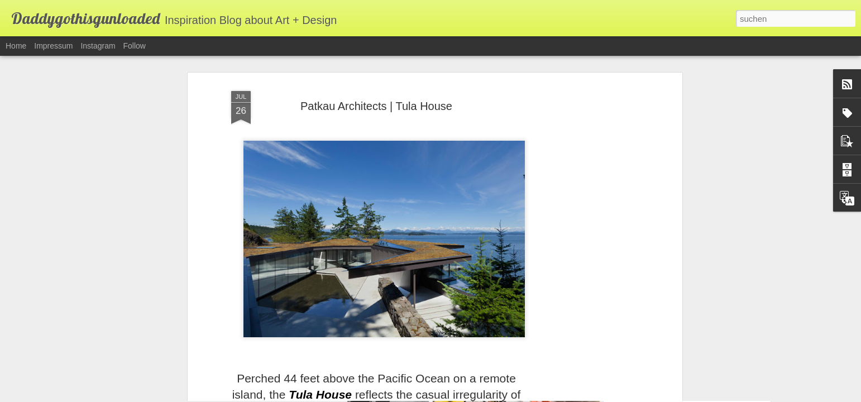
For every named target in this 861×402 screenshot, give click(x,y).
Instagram (97, 45)
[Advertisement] (583, 223)
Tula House (320, 357)
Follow (134, 45)
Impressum (53, 45)
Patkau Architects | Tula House (376, 69)
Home (16, 45)
